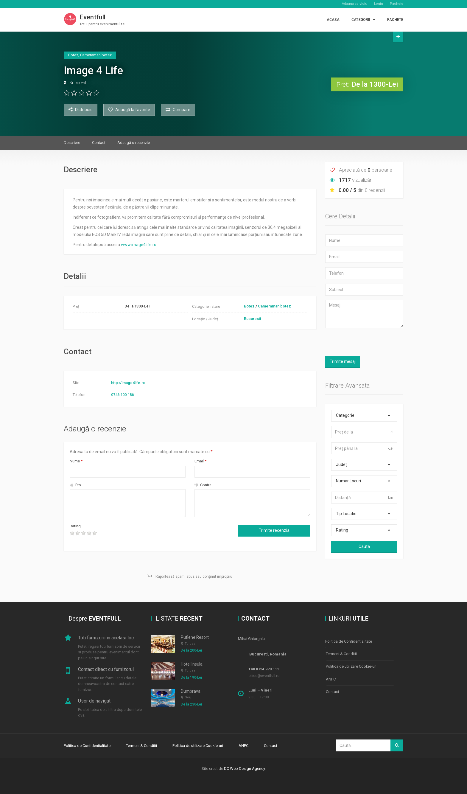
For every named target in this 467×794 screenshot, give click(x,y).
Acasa (333, 20)
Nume (76, 461)
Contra (202, 485)
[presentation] (151, 535)
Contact (98, 142)
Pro (75, 485)
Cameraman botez (274, 306)
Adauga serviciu (354, 4)
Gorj (188, 698)
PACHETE (395, 20)
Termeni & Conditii (341, 653)
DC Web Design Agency (244, 768)
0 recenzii (375, 190)
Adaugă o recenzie (133, 142)
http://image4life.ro (128, 382)
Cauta (364, 546)
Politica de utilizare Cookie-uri (351, 666)
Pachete (396, 4)
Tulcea (190, 644)
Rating (75, 526)
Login (378, 4)
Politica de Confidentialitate (348, 641)
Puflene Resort (195, 637)
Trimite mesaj (343, 361)
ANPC (331, 678)
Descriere (72, 142)
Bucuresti (78, 82)
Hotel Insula (192, 664)
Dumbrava (190, 691)
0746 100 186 (122, 394)
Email (200, 461)
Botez (249, 306)
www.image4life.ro (138, 244)
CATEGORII (360, 20)
